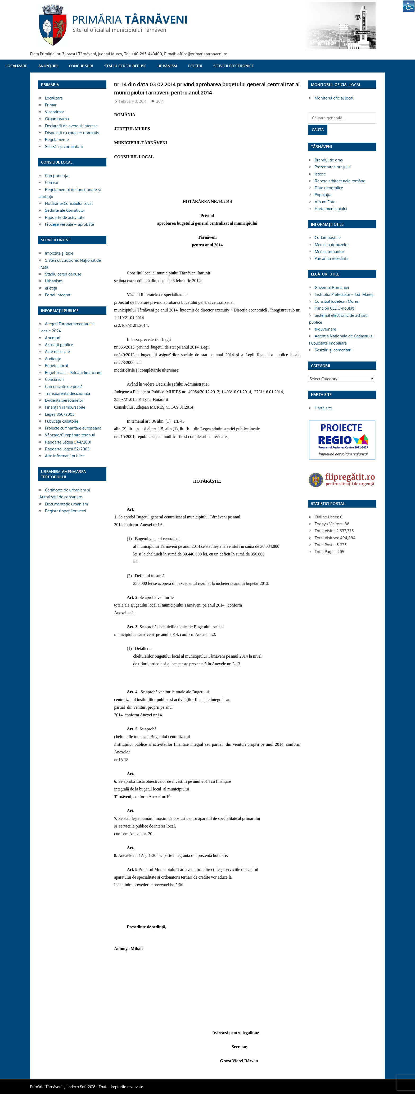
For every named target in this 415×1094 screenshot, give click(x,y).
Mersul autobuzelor (332, 244)
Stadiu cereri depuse (125, 66)
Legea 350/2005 (60, 414)
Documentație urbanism (66, 504)
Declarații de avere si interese (71, 125)
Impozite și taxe (59, 253)
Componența (56, 175)
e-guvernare (325, 329)
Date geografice (329, 187)
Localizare (16, 66)
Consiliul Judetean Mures (337, 301)
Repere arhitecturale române (340, 180)
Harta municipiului (331, 208)
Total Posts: (325, 544)
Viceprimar (54, 111)
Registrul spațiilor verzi (65, 510)
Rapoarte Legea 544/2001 (68, 442)
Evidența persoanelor (64, 400)
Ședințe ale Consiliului (65, 210)
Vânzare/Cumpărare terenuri (70, 434)
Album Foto (325, 201)
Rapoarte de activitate (64, 217)
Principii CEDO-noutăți (335, 308)
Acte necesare (57, 351)
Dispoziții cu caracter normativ (72, 132)
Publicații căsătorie (61, 421)
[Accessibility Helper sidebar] (408, 6)
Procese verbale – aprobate (69, 224)
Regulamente (57, 139)
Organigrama (57, 118)
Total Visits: (325, 530)
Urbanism (167, 66)
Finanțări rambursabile (65, 407)
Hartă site (323, 407)
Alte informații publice (65, 455)
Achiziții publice (59, 344)
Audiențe (53, 358)
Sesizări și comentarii (64, 146)
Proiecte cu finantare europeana (73, 428)
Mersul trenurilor (329, 251)
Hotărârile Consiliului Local (69, 203)
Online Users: (327, 516)
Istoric (320, 174)
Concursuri (81, 66)
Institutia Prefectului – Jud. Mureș (344, 294)
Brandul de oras (329, 159)
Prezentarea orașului (333, 166)
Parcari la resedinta (332, 258)
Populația (323, 194)
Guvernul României (332, 287)
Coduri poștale (328, 237)
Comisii (51, 182)
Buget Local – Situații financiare (73, 372)
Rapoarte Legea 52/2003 (67, 448)
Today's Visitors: (330, 523)
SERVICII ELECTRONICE (233, 66)
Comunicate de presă (64, 386)
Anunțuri (48, 66)
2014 (160, 101)
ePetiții (195, 66)
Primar (50, 104)
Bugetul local (56, 365)
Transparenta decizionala (67, 393)
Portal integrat (57, 294)
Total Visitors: (327, 537)
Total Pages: (326, 551)
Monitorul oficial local (334, 98)
